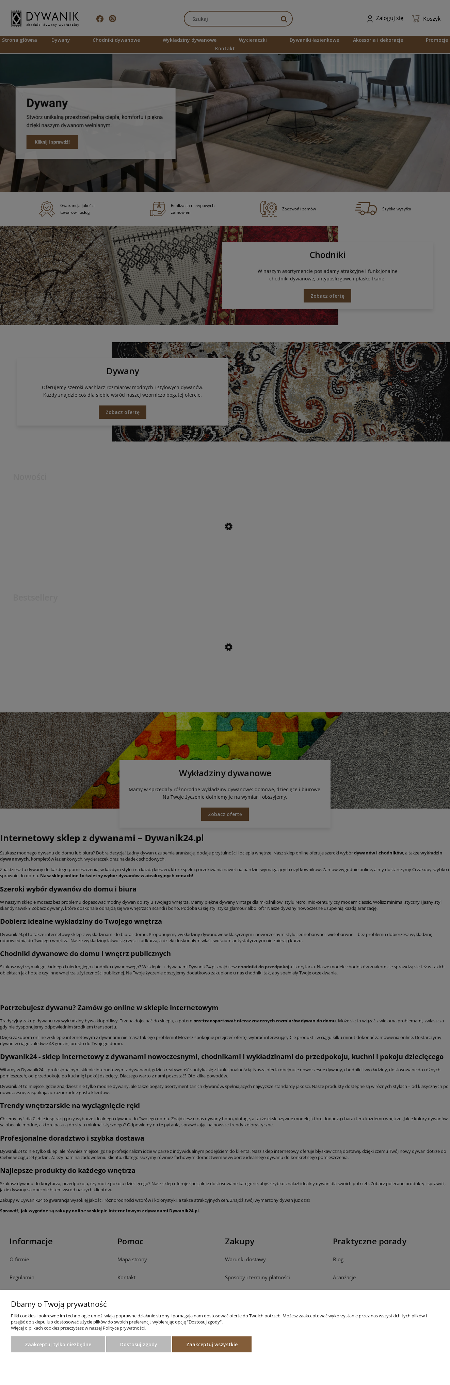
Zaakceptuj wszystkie (212, 1344)
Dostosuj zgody (138, 1344)
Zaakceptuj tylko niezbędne (58, 1344)
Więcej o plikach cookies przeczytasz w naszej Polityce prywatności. (78, 1328)
